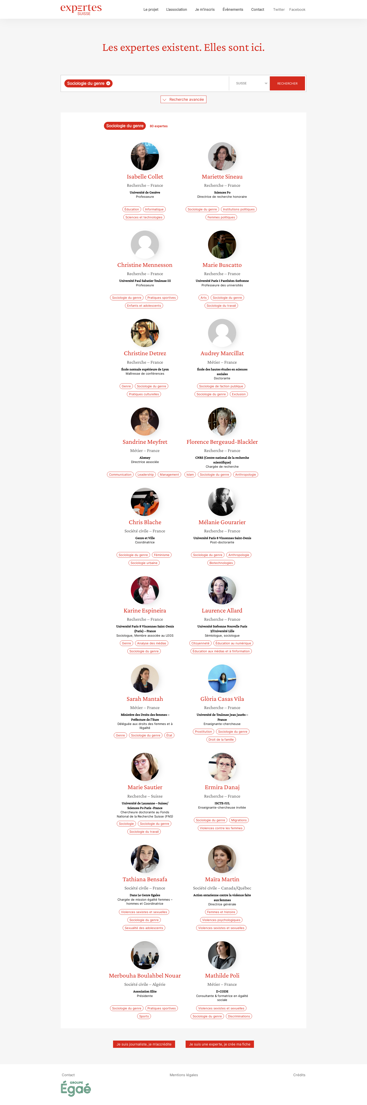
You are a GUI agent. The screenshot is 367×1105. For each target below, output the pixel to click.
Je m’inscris (205, 9)
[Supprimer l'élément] (108, 83)
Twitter (279, 9)
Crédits (299, 1074)
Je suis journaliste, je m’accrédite (144, 1044)
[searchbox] (162, 83)
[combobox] (145, 83)
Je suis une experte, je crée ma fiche (219, 1044)
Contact (257, 9)
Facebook (297, 9)
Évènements (233, 9)
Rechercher (287, 83)
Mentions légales (184, 1074)
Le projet (150, 9)
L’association (176, 9)
